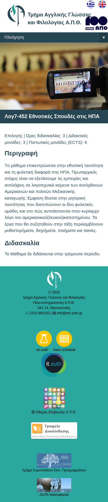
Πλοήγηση (56, 37)
